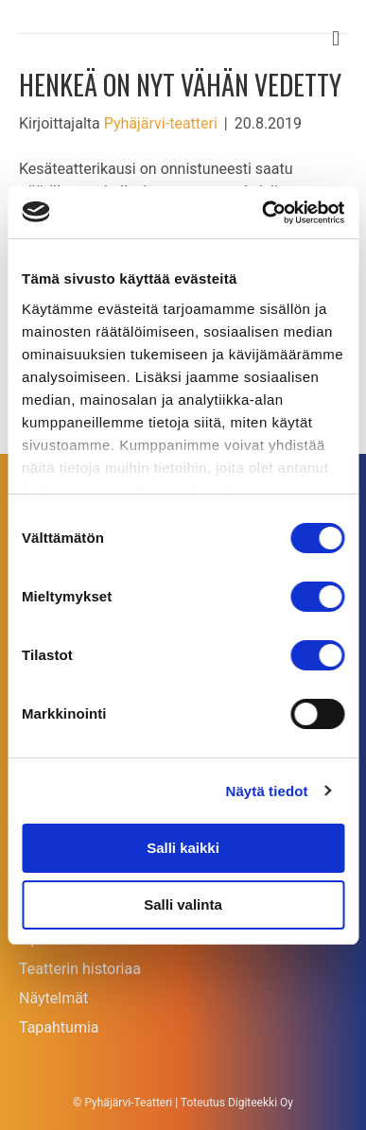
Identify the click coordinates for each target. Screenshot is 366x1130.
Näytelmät (53, 998)
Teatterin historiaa (80, 969)
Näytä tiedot (267, 791)
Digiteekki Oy (260, 1102)
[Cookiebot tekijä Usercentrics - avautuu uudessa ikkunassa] (262, 212)
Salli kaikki (183, 848)
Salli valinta (183, 904)
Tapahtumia (59, 1027)
